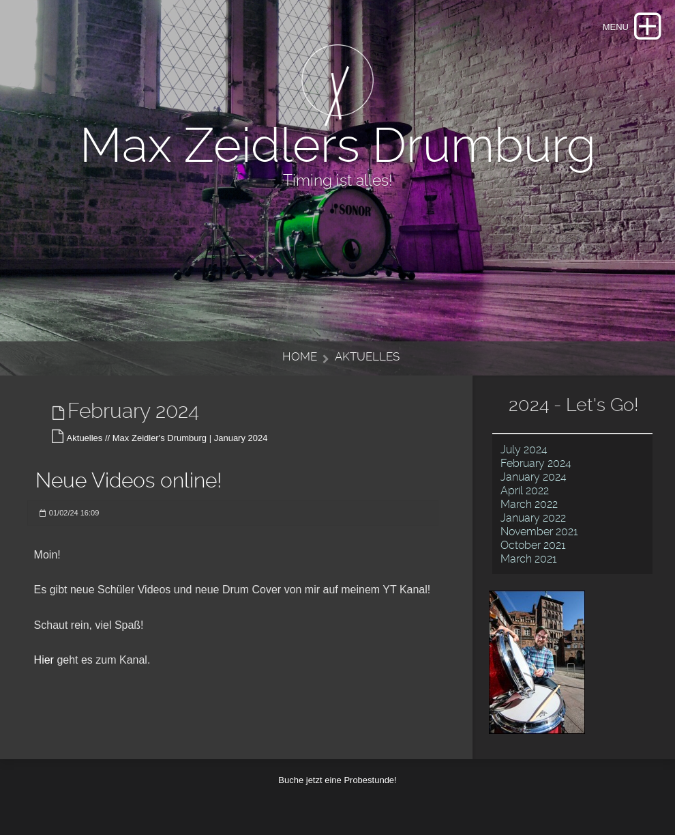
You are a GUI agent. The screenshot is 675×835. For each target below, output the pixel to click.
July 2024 (524, 449)
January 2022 (533, 517)
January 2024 (241, 438)
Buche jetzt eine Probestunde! (337, 780)
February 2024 (535, 463)
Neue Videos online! (128, 480)
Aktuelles (367, 356)
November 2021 (539, 531)
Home (299, 356)
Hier (44, 660)
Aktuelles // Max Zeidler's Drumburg (137, 438)
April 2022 (524, 490)
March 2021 (528, 558)
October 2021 (533, 545)
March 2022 (529, 504)
